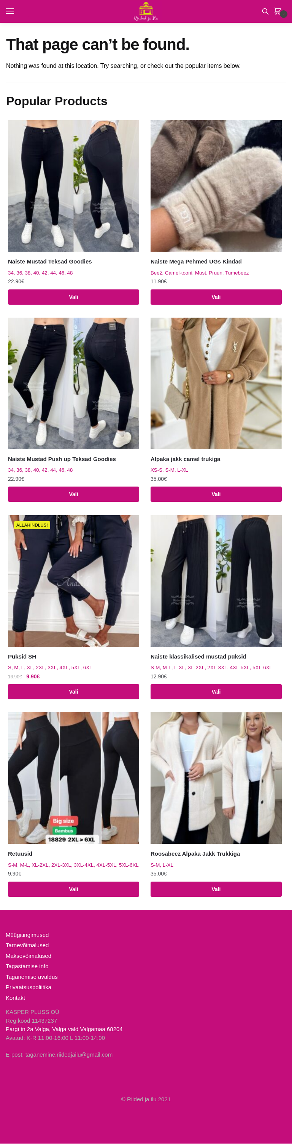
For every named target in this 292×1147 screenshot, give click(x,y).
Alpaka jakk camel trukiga (185, 459)
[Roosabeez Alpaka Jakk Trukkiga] (216, 781)
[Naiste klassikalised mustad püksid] (216, 582)
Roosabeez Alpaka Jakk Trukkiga (195, 856)
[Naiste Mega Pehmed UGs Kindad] (216, 186)
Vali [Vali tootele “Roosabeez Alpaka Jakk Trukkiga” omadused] (216, 892)
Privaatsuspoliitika (28, 990)
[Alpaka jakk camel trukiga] (216, 384)
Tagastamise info (27, 969)
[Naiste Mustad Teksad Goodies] (73, 186)
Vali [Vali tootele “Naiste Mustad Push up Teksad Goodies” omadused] (73, 496)
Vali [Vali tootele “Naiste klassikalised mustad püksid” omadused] (216, 694)
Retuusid (20, 856)
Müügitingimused (27, 938)
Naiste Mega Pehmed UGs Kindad (196, 261)
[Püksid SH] (73, 582)
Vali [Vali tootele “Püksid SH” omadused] (73, 694)
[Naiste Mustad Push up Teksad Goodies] (73, 384)
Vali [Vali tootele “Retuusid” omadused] (73, 892)
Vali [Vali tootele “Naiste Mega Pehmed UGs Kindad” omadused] (216, 297)
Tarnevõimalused (27, 948)
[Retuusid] (73, 781)
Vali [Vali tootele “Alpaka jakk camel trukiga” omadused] (216, 496)
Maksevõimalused (28, 959)
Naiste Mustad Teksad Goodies (50, 261)
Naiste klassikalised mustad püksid (198, 658)
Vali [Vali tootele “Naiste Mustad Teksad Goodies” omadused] (73, 297)
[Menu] (17, 11)
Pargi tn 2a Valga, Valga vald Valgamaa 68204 (64, 1032)
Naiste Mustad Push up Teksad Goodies (62, 459)
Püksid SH (22, 658)
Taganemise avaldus (32, 980)
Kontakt (15, 1001)
